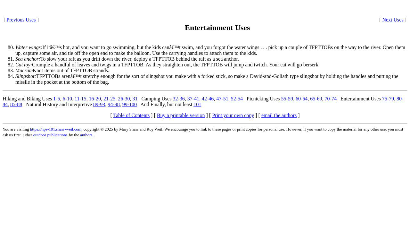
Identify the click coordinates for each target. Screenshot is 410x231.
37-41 (193, 98)
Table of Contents (131, 115)
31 (135, 98)
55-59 (287, 98)
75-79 (388, 98)
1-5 (56, 98)
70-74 (331, 98)
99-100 (129, 104)
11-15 (80, 98)
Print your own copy (233, 115)
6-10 (67, 98)
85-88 (16, 104)
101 (197, 104)
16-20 (95, 98)
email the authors (279, 115)
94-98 (113, 104)
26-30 (124, 98)
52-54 (237, 98)
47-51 (222, 98)
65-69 (316, 98)
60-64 (302, 98)
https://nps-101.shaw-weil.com (55, 129)
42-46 (208, 98)
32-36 (178, 98)
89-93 (99, 104)
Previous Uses (21, 19)
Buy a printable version (181, 115)
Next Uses (392, 19)
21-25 (109, 98)
